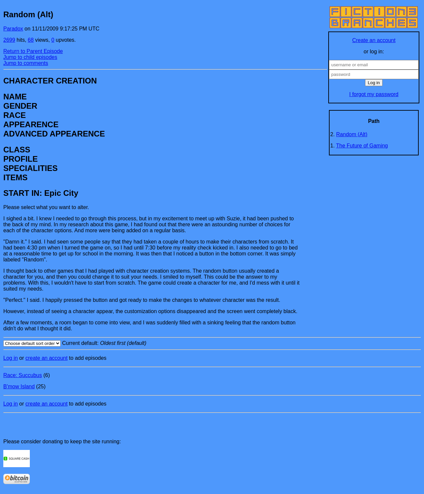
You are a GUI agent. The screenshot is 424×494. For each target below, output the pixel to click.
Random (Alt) (351, 134)
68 (31, 40)
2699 (9, 40)
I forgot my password (373, 94)
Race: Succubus (22, 375)
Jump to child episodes (30, 57)
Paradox (13, 28)
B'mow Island (19, 386)
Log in (10, 358)
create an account (47, 358)
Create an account (374, 40)
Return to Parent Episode (33, 51)
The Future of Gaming (362, 145)
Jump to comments (25, 63)
